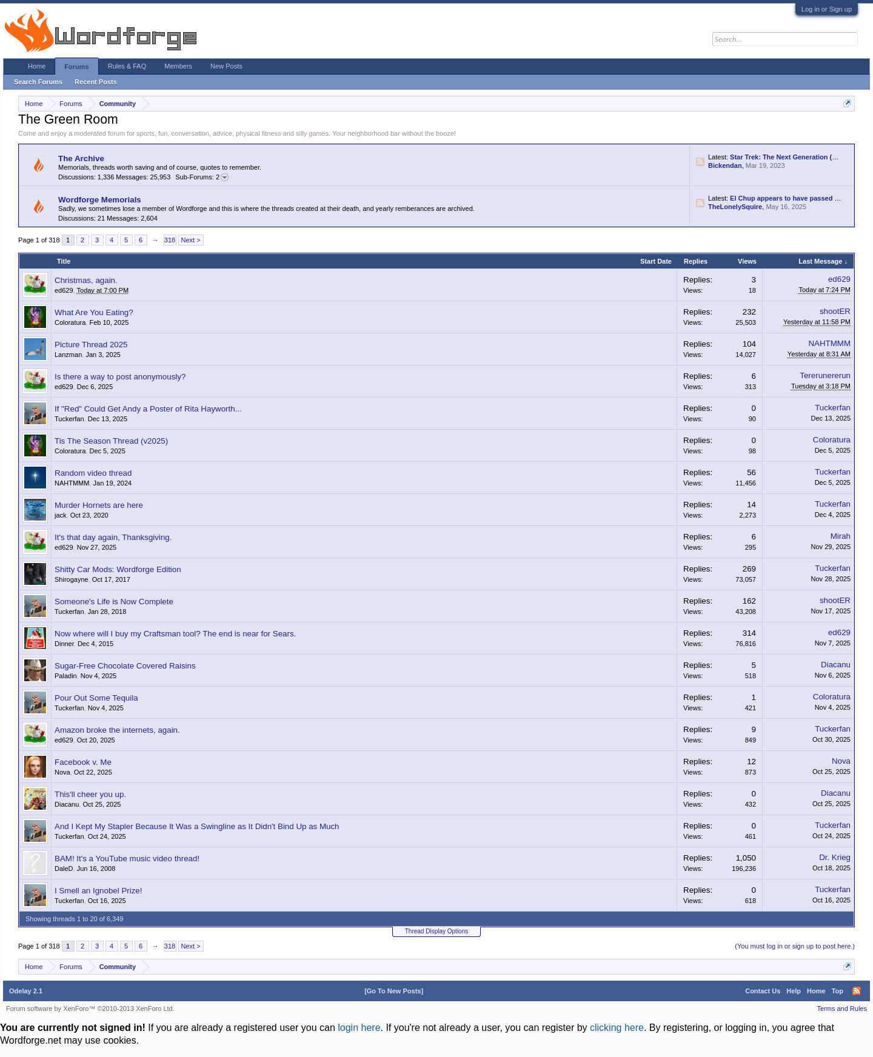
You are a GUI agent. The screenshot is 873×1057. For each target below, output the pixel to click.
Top (837, 991)
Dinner (64, 643)
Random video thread (93, 473)
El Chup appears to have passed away (790, 198)
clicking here (617, 1027)
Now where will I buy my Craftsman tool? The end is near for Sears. (175, 633)
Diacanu (836, 664)
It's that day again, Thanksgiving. (113, 537)
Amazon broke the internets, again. (117, 730)
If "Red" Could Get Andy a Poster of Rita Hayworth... (148, 408)
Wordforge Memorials (99, 199)
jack (61, 515)
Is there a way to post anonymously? (120, 376)
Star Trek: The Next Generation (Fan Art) (793, 157)
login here (359, 1027)
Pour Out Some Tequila (96, 697)
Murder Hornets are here (99, 505)
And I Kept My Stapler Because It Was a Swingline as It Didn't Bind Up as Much (197, 826)
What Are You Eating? (94, 312)
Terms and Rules (842, 1008)
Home (36, 66)
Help (793, 991)
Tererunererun (825, 375)
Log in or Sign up (826, 9)
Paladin (66, 675)
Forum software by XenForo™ (90, 1008)
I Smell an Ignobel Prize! (98, 890)
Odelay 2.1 (25, 991)
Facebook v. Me (83, 762)
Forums (76, 66)
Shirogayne (72, 579)
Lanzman (68, 354)
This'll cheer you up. (90, 794)
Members (178, 66)
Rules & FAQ (127, 66)
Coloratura (70, 322)
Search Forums (38, 81)
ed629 (64, 290)
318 (169, 240)
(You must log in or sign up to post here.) (795, 946)
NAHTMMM (829, 343)
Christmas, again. (86, 280)
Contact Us (762, 991)
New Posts (226, 66)
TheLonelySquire (735, 206)
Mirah (841, 536)
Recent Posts (96, 81)
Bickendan (725, 165)
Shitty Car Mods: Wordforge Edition (118, 569)
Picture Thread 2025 (91, 344)
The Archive (81, 158)
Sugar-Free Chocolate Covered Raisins (125, 665)
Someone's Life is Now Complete (114, 601)
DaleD (64, 868)
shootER (835, 311)
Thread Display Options (437, 931)
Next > (191, 240)
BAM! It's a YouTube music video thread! (127, 858)
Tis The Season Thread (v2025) (111, 440)
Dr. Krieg (835, 857)
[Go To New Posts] (393, 991)
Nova (62, 772)
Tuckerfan (69, 418)
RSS (700, 162)
